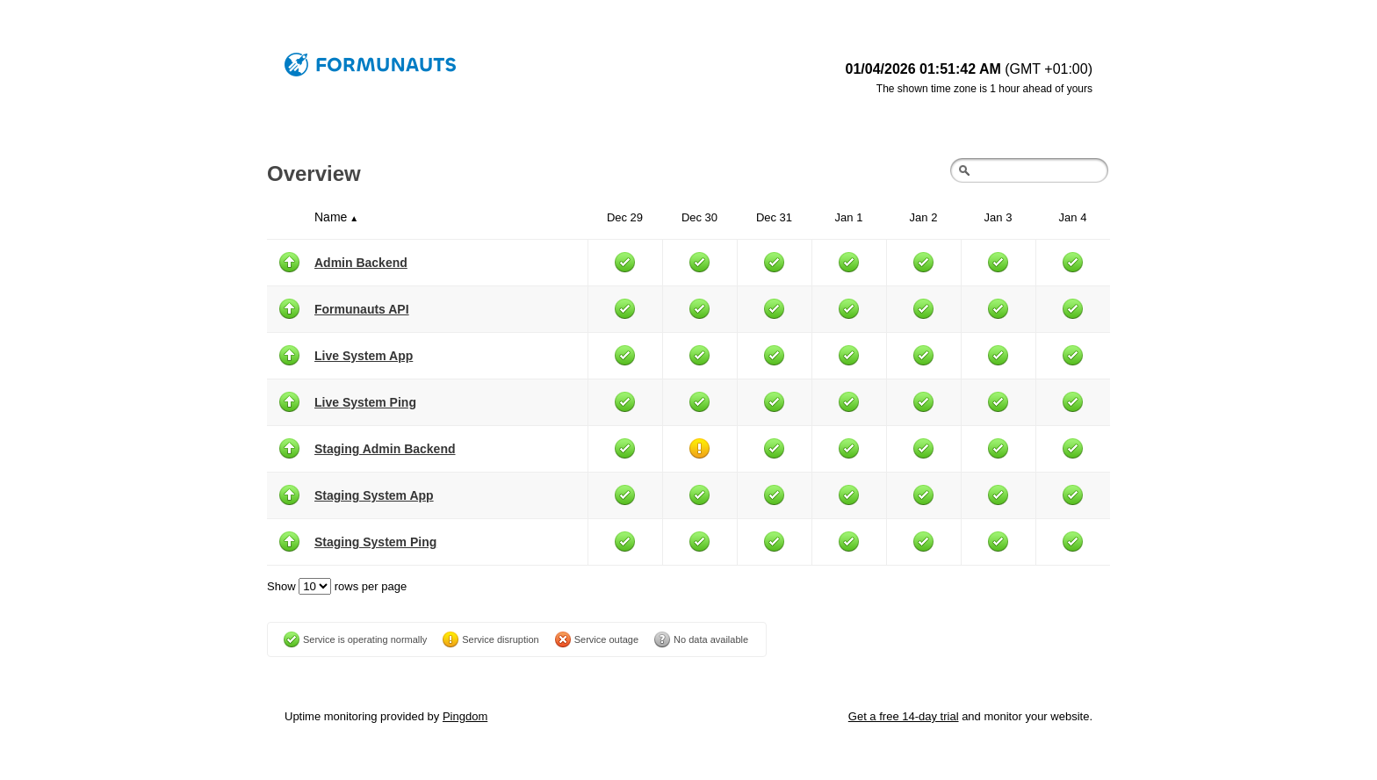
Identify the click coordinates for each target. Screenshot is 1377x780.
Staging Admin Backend (385, 449)
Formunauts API (361, 309)
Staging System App (374, 495)
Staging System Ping (375, 542)
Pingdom (465, 716)
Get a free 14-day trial (903, 716)
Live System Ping (365, 402)
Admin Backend (360, 263)
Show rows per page (337, 586)
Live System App (363, 356)
